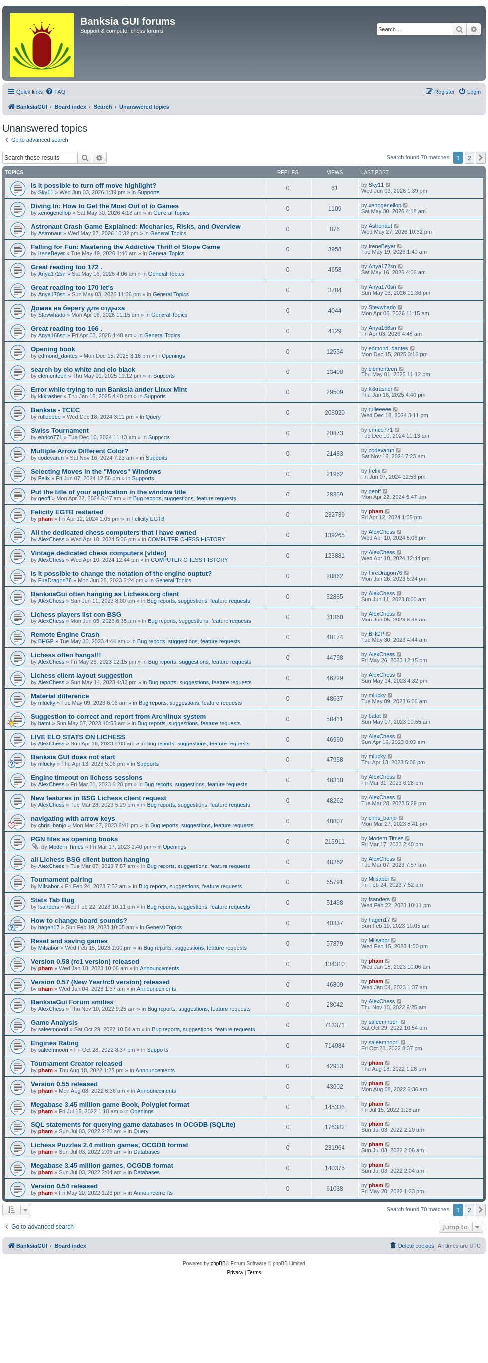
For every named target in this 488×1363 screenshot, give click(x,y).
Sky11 (46, 192)
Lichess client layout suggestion (82, 675)
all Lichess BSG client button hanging (90, 859)
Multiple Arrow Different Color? (79, 451)
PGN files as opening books (74, 839)
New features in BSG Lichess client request (98, 798)
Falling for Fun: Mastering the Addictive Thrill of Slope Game (125, 246)
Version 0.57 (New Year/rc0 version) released (100, 982)
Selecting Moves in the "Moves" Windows (96, 471)
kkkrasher (50, 396)
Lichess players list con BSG (76, 614)
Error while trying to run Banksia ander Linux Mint (109, 389)
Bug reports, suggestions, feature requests (184, 498)
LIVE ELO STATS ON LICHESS (78, 737)
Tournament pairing (61, 879)
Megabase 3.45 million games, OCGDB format (102, 1165)
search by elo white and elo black (83, 369)
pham (45, 519)
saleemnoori (53, 1029)
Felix (44, 478)
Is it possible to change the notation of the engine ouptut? (121, 573)
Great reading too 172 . (66, 267)
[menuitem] (55, 92)
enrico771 (50, 437)
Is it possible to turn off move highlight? (93, 185)
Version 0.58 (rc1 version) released (85, 961)
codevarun (51, 458)
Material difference (60, 696)
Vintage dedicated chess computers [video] (98, 553)
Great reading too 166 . (66, 328)
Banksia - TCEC (55, 410)
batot (44, 723)
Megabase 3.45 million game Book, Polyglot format (110, 1104)
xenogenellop (54, 213)
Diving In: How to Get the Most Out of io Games (105, 206)
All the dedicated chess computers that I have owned (113, 532)
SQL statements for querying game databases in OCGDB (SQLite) (133, 1124)
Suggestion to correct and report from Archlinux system (118, 716)
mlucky (46, 703)
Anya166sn (52, 335)
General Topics (171, 213)
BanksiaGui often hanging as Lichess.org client (105, 594)
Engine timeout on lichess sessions (87, 777)
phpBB (218, 1263)
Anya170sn (52, 294)
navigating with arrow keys (73, 818)
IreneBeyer (51, 253)
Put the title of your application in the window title (108, 492)
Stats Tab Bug (53, 900)
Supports (148, 192)
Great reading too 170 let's (72, 287)
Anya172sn (52, 274)
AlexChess (51, 539)
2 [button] (469, 157)
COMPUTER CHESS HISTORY (186, 539)
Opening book (53, 349)
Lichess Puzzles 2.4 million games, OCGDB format (109, 1145)
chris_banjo (52, 825)
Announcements (159, 968)
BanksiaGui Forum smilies (72, 1002)
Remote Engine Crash (65, 634)
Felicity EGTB (147, 519)
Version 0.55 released (64, 1084)
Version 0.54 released (64, 1186)
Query (153, 417)
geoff (44, 498)
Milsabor (48, 886)
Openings (173, 356)
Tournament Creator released (76, 1063)
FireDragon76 (55, 580)
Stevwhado (51, 315)
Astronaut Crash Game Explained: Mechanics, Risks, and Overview (136, 226)
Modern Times (66, 847)
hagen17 (49, 927)
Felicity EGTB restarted (67, 512)
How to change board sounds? (79, 920)
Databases (147, 1152)
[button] (481, 158)
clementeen (52, 376)
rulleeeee (49, 417)
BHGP (46, 641)
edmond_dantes (58, 356)
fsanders (48, 907)
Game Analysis (54, 1022)
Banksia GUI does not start (73, 757)
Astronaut (50, 233)
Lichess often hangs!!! (66, 655)
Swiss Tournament (60, 430)
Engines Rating (55, 1043)
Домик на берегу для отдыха (78, 308)
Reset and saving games (69, 941)
